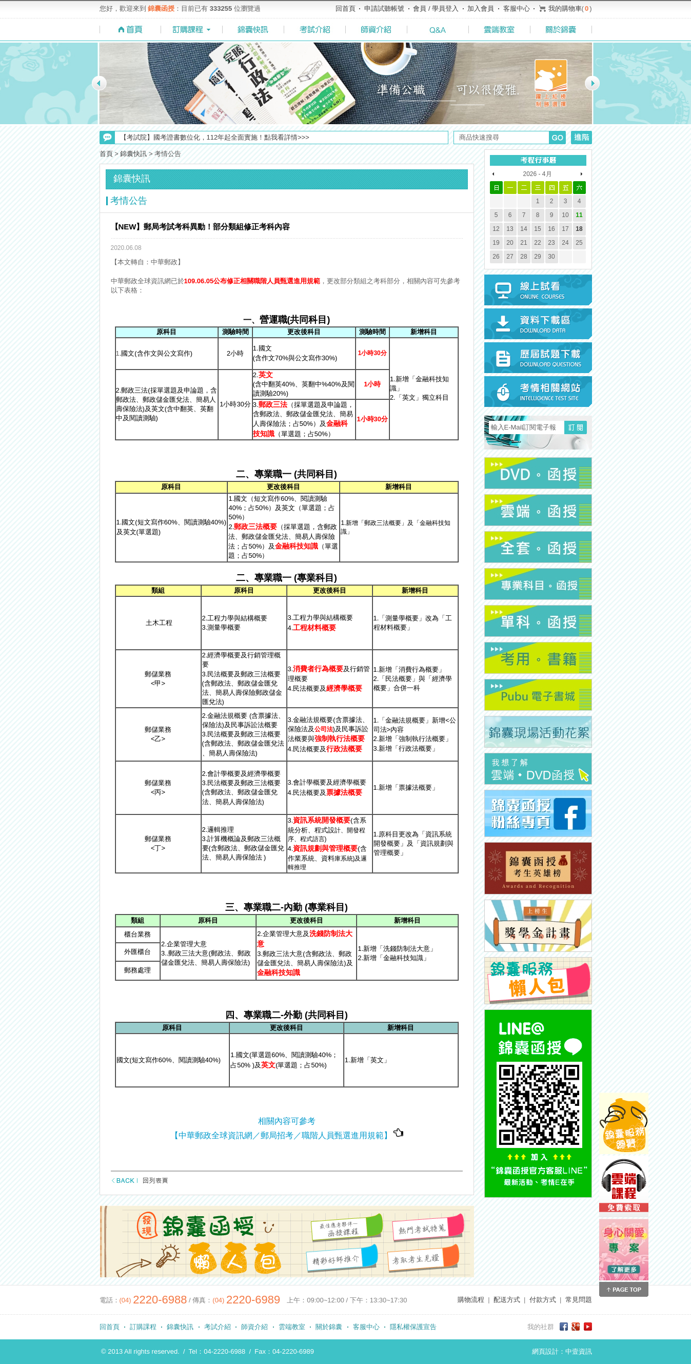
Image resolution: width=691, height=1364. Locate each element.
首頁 (106, 154)
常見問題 (578, 1299)
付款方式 (542, 1299)
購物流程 (471, 1299)
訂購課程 (143, 1327)
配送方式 (506, 1299)
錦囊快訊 (133, 154)
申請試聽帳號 (384, 8)
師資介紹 (254, 1327)
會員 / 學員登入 (436, 8)
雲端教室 (292, 1327)
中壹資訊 (578, 1351)
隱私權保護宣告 (413, 1327)
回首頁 (345, 8)
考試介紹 (217, 1327)
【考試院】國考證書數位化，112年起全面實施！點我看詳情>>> (214, 137)
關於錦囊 (328, 1327)
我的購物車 (565, 8)
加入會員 (480, 8)
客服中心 (516, 8)
